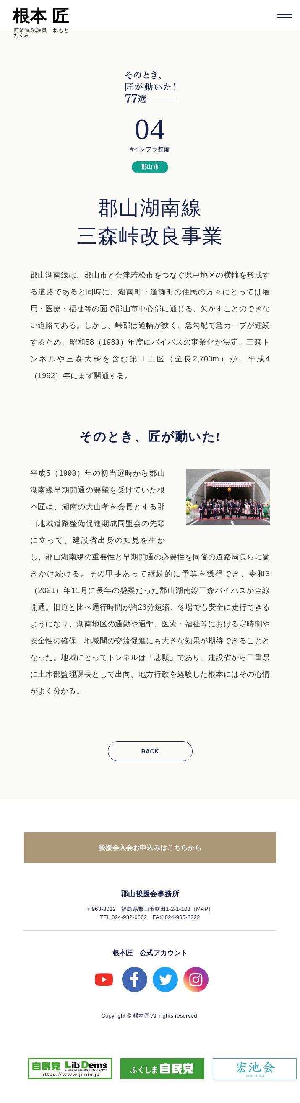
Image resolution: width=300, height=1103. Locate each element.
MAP (202, 909)
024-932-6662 (129, 917)
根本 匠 (41, 16)
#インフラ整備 (150, 149)
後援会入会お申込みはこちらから (150, 847)
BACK (150, 751)
